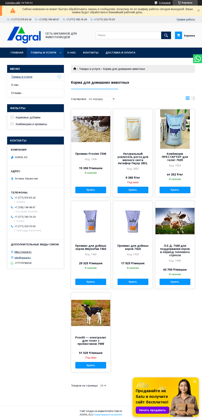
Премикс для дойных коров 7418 (133, 247)
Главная (17, 52)
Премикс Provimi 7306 (90, 153)
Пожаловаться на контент (108, 414)
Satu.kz (118, 411)
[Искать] (166, 35)
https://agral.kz (23, 251)
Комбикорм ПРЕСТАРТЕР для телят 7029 (175, 157)
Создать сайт (12, 2)
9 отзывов (165, 2)
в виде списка (193, 99)
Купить (91, 189)
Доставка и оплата (120, 52)
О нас (71, 52)
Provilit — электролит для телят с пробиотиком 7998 (90, 340)
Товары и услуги (43, 52)
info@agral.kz (23, 257)
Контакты (90, 52)
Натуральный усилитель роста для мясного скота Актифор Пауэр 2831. (132, 158)
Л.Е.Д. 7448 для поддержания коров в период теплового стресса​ (175, 250)
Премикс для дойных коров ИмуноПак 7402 (90, 247)
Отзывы (16, 93)
